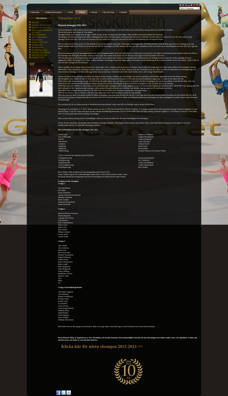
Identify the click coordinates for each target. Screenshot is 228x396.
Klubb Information (39, 37)
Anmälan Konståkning (41, 52)
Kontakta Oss (37, 40)
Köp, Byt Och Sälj (39, 55)
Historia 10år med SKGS (42, 27)
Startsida (35, 22)
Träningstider (37, 45)
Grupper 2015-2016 (40, 42)
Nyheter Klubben (39, 35)
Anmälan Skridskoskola (41, 25)
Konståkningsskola (39, 50)
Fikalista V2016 (38, 57)
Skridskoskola (37, 47)
